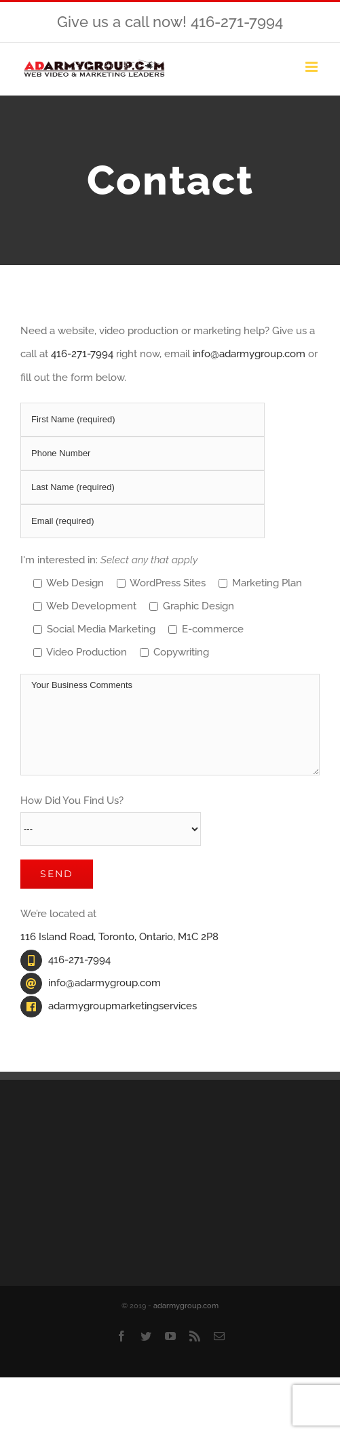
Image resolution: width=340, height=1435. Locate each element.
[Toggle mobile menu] (312, 67)
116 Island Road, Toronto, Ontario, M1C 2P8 (119, 937)
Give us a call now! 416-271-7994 (170, 22)
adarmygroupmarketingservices (122, 1006)
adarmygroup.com (186, 1305)
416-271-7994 (82, 354)
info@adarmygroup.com (249, 354)
